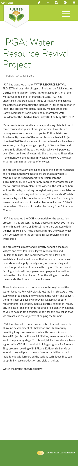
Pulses (16, 16)
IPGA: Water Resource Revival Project (36, 53)
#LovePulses (7, 2)
